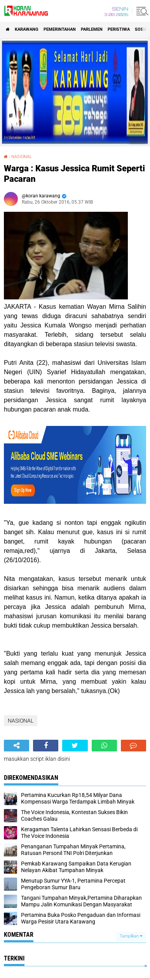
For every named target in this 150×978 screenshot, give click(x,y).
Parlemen (92, 29)
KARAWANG (26, 29)
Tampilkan (131, 936)
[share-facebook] (45, 745)
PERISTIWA (119, 29)
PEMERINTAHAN (60, 29)
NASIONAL (21, 156)
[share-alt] (16, 745)
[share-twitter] (74, 745)
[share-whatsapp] (104, 745)
